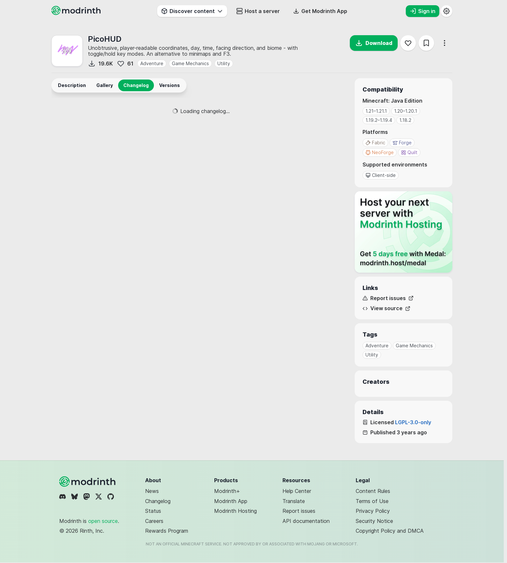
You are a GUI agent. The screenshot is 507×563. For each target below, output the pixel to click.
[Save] (426, 43)
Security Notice (374, 521)
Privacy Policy (373, 511)
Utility (223, 63)
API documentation (306, 521)
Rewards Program (166, 531)
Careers (154, 521)
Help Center (296, 491)
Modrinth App (230, 501)
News (152, 491)
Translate (293, 501)
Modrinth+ (227, 491)
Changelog (158, 501)
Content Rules (373, 491)
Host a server (258, 11)
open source (103, 521)
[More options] (444, 43)
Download (373, 43)
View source (386, 308)
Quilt (409, 152)
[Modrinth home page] (76, 13)
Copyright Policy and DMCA (390, 531)
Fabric (375, 142)
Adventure (151, 63)
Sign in (422, 11)
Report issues (388, 298)
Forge (402, 142)
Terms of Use (372, 501)
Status (153, 511)
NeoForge (379, 152)
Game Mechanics (190, 63)
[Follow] (408, 43)
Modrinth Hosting (235, 511)
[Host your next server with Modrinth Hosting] (403, 232)
